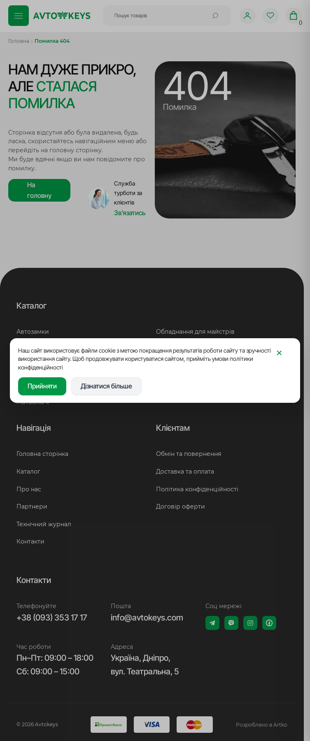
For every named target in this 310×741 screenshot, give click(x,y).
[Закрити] (279, 353)
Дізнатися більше (106, 386)
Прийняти (42, 386)
